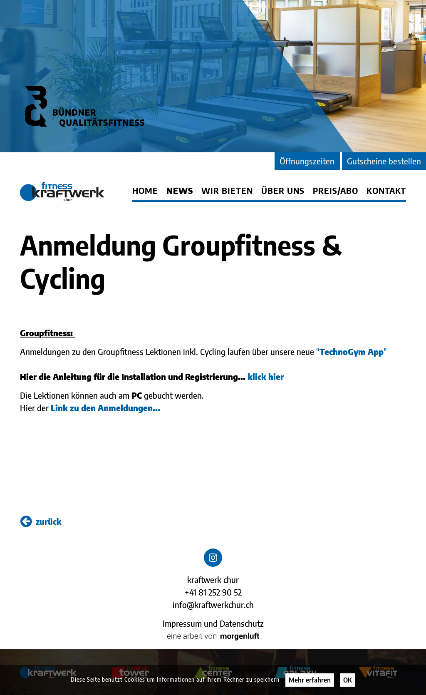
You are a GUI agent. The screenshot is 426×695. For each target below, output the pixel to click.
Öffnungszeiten (307, 161)
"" (351, 351)
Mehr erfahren (310, 680)
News (179, 190)
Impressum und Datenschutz (213, 623)
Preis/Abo (335, 190)
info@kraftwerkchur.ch (213, 604)
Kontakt (386, 190)
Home (145, 190)
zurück (40, 521)
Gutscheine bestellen (384, 161)
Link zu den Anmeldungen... (105, 407)
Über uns (283, 190)
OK (347, 680)
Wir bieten (227, 190)
